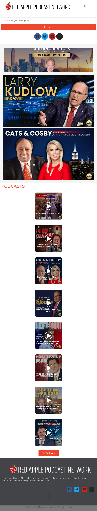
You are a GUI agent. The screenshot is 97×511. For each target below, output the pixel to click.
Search (48, 27)
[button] (85, 6)
